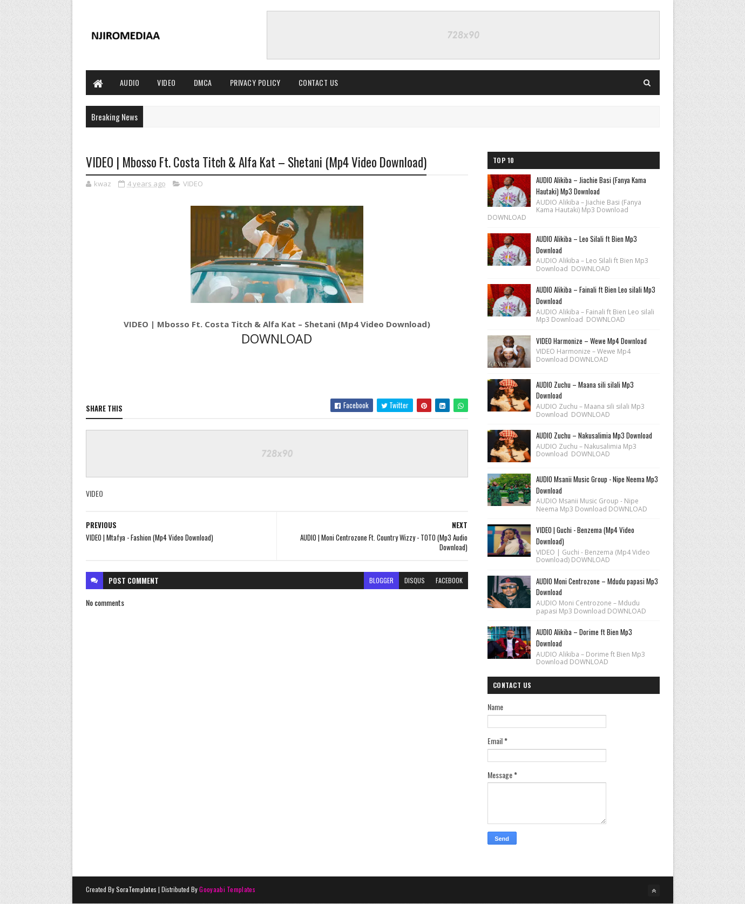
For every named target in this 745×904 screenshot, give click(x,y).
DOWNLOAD (276, 338)
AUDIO (130, 82)
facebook (449, 580)
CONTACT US (318, 82)
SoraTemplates (136, 889)
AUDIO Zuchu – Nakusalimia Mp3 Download (594, 435)
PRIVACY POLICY (255, 82)
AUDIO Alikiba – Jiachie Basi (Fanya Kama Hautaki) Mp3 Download (591, 185)
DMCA (203, 82)
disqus (414, 580)
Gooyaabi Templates (227, 889)
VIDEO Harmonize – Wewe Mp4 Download (591, 340)
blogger (381, 580)
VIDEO (166, 82)
